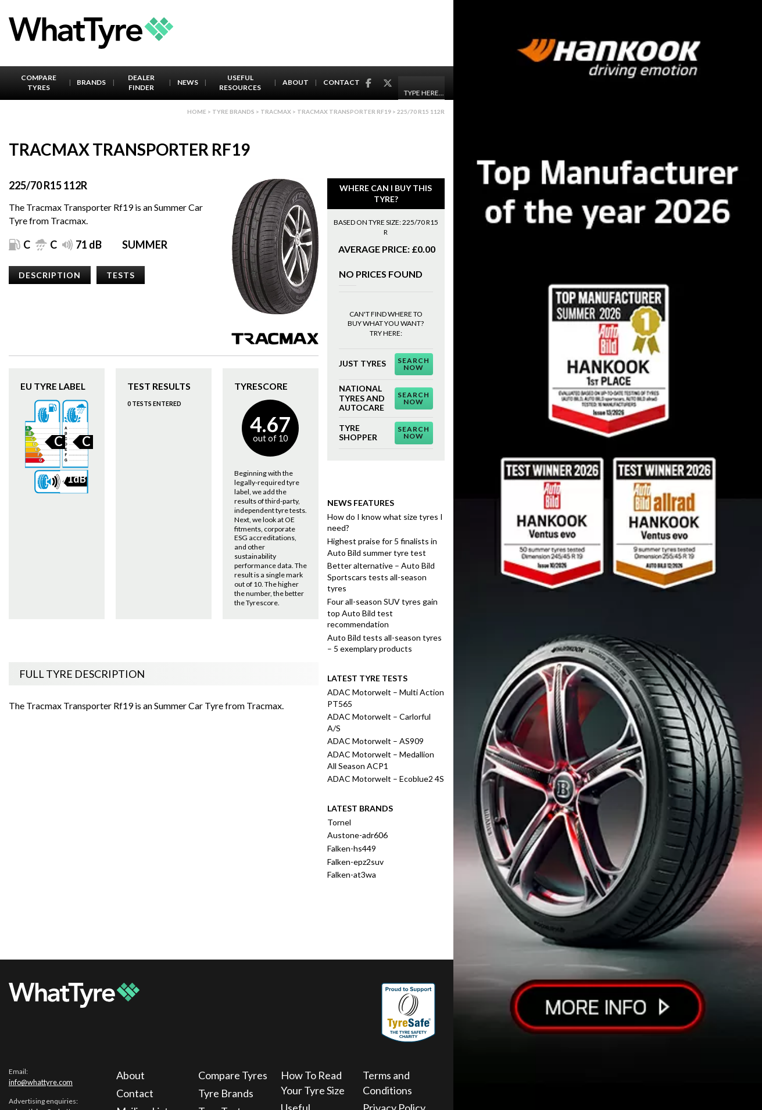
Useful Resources (240, 82)
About (295, 82)
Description (50, 275)
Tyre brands (233, 111)
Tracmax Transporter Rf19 (344, 111)
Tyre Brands (225, 1093)
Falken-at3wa (351, 874)
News (187, 82)
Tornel (339, 822)
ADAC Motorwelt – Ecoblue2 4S (385, 779)
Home (196, 111)
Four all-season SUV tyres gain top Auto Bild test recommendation (382, 613)
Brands (91, 82)
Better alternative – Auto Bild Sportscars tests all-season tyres (381, 577)
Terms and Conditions (387, 1082)
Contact (341, 82)
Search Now (414, 364)
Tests (120, 275)
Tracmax (275, 111)
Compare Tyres (38, 82)
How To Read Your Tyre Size (313, 1082)
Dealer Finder (141, 82)
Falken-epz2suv (355, 862)
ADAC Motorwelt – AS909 (375, 741)
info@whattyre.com (41, 1082)
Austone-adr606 (357, 835)
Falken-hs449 (351, 848)
